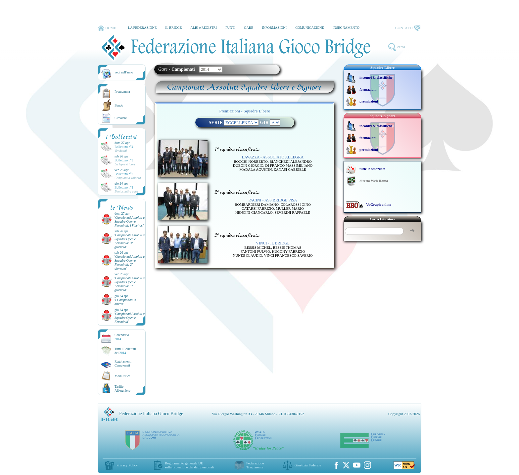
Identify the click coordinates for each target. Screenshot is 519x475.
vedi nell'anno (124, 72)
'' (130, 221)
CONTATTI (407, 28)
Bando (119, 105)
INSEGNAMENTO (346, 27)
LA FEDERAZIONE (142, 27)
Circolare (121, 118)
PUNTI (230, 27)
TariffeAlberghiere (122, 388)
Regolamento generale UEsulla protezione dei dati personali (189, 465)
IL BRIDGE (173, 27)
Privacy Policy (127, 465)
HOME (107, 28)
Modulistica (122, 376)
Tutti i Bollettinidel (125, 351)
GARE (248, 27)
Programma (122, 91)
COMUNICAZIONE (309, 27)
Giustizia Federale (308, 465)
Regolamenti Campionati (123, 363)
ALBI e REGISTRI (203, 27)
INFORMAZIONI (274, 27)
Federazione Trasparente (255, 465)
